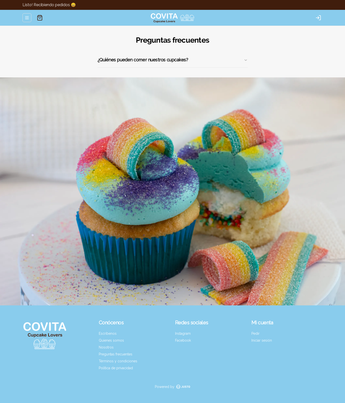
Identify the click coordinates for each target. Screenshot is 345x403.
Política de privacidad (116, 368)
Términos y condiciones (118, 361)
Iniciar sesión (261, 340)
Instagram (183, 333)
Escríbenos (108, 333)
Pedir (255, 333)
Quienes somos (111, 340)
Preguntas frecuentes (115, 354)
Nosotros (106, 347)
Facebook (183, 340)
